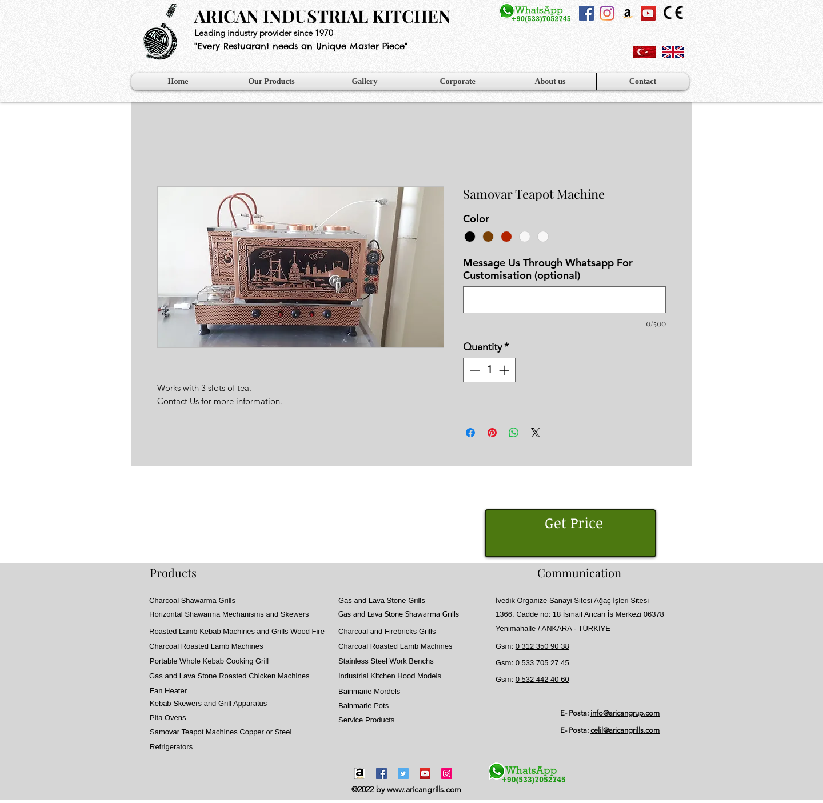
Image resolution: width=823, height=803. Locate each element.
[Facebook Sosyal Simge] (586, 13)
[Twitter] (403, 773)
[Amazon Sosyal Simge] (627, 13)
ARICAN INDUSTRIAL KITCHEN (322, 16)
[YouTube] (425, 773)
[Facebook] (381, 773)
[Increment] (505, 370)
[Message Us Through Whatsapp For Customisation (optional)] (564, 299)
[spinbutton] (489, 370)
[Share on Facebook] (470, 433)
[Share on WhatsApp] (514, 433)
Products (173, 572)
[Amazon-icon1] (359, 773)
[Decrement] (473, 370)
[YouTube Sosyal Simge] (648, 13)
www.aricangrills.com (424, 789)
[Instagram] (607, 13)
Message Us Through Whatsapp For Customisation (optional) (548, 269)
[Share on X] (535, 433)
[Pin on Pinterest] (492, 433)
